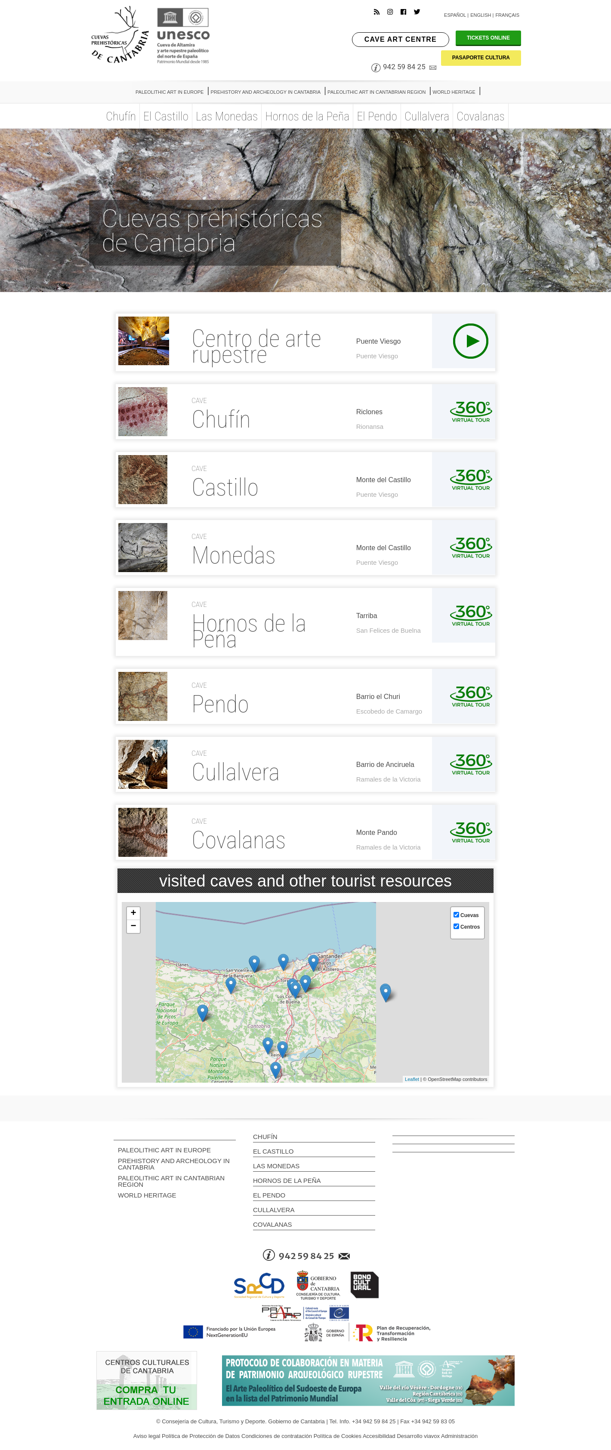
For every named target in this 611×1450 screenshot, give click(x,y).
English (480, 15)
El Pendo (269, 1195)
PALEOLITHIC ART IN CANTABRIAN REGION (171, 1181)
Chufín (265, 1136)
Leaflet (412, 1079)
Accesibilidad (379, 1436)
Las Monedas (276, 1166)
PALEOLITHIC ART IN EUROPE (164, 1150)
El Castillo (273, 1151)
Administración (459, 1436)
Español (455, 15)
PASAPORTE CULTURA (481, 58)
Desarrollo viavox (418, 1436)
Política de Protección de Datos (201, 1436)
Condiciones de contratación (276, 1436)
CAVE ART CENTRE (400, 39)
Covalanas (272, 1224)
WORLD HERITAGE (147, 1195)
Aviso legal (146, 1436)
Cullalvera (273, 1209)
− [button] (133, 926)
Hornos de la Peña (287, 1180)
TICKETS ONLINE (488, 38)
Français (507, 15)
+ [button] (133, 913)
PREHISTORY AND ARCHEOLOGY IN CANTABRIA (174, 1164)
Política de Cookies (337, 1436)
